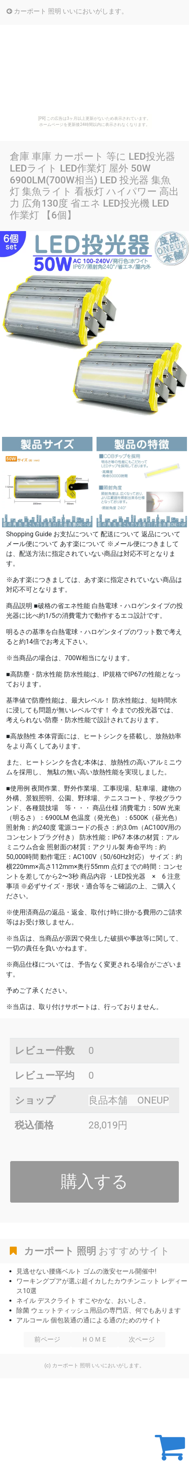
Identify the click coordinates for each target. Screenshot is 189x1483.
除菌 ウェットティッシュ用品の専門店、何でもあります (98, 1310)
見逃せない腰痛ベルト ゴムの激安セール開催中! (86, 1271)
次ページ (142, 1339)
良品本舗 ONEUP (128, 1100)
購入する (94, 1181)
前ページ (47, 1339)
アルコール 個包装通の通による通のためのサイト (88, 1320)
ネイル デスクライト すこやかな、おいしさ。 (83, 1301)
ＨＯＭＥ (94, 1339)
